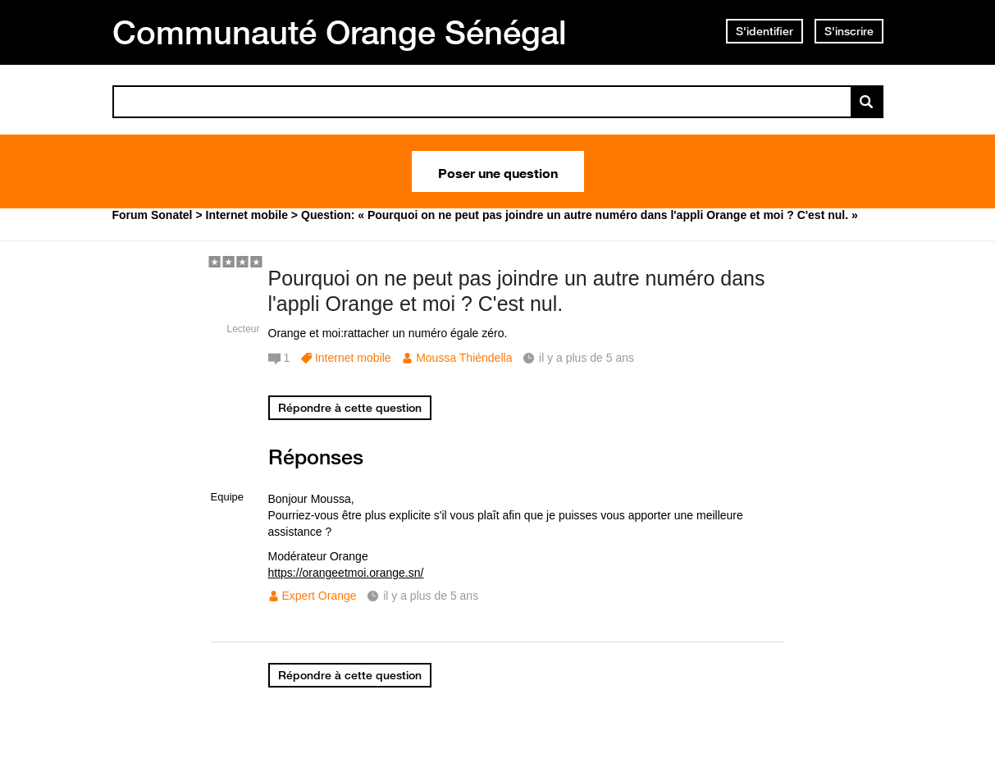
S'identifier (764, 31)
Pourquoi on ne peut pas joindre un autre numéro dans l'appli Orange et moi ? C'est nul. (516, 291)
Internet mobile (353, 357)
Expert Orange (319, 595)
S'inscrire (849, 31)
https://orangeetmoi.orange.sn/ (346, 572)
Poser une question (498, 171)
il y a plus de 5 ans (430, 595)
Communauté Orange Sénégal (339, 32)
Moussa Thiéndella (464, 357)
